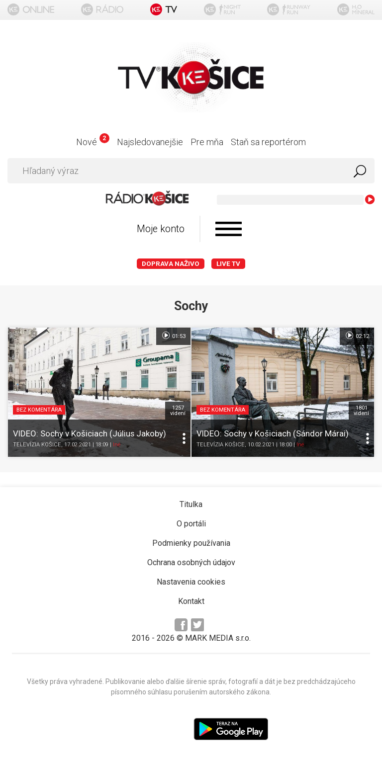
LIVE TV (228, 263)
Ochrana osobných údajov (191, 562)
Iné (116, 445)
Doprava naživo (170, 263)
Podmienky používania (191, 543)
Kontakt (191, 601)
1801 (361, 411)
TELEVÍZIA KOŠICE (37, 445)
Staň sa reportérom (268, 142)
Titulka (191, 504)
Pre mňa (207, 142)
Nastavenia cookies (191, 582)
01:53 (173, 336)
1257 (178, 411)
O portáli (191, 523)
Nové (92, 142)
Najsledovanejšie (150, 142)
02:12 (357, 336)
